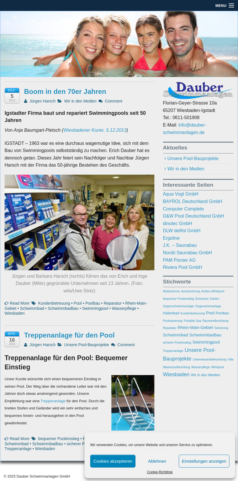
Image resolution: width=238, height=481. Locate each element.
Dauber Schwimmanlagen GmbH (42, 476)
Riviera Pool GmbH (182, 267)
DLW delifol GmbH (181, 230)
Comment (110, 101)
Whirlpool (217, 367)
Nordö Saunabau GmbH (187, 252)
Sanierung (221, 328)
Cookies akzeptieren (112, 461)
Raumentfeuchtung (215, 320)
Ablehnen (157, 461)
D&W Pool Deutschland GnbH (193, 216)
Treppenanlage (53, 401)
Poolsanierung (172, 320)
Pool (78, 303)
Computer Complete (183, 208)
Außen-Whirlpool (213, 291)
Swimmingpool (95, 308)
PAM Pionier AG (179, 260)
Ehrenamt (202, 298)
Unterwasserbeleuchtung (210, 359)
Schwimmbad (32, 308)
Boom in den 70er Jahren (65, 91)
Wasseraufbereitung (176, 367)
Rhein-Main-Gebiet (195, 327)
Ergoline (171, 238)
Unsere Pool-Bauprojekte (86, 344)
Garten (214, 298)
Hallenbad (171, 313)
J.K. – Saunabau (180, 245)
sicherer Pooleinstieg (177, 342)
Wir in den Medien (80, 101)
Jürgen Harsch (40, 101)
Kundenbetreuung (54, 303)
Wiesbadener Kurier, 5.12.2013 (94, 130)
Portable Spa (192, 320)
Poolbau (92, 303)
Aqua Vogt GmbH (181, 194)
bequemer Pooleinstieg (58, 438)
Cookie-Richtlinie (160, 472)
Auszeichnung (190, 291)
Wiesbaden (15, 313)
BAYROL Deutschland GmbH (192, 201)
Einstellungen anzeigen (204, 461)
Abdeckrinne (171, 291)
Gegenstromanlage (208, 306)
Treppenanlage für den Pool (69, 335)
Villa (230, 359)
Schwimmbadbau (63, 308)
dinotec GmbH (177, 223)
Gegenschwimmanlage (178, 306)
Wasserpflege (124, 308)
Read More (17, 303)
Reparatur (112, 303)
